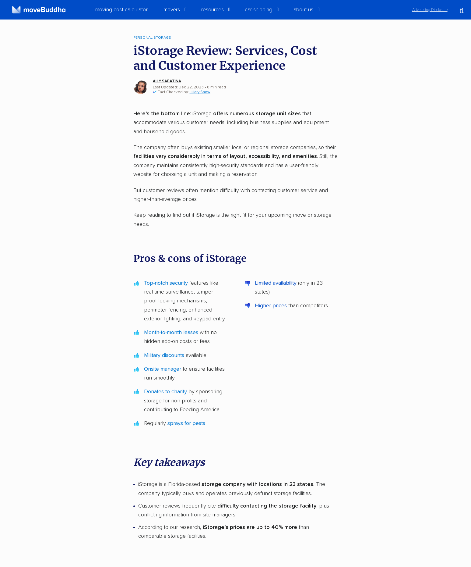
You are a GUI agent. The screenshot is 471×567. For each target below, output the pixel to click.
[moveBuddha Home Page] (38, 9)
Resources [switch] (212, 9)
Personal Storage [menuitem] (152, 38)
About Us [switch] (303, 9)
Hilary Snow (200, 92)
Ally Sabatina (167, 81)
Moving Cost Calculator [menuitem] (121, 9)
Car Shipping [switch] (258, 9)
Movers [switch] (171, 9)
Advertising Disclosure (430, 10)
